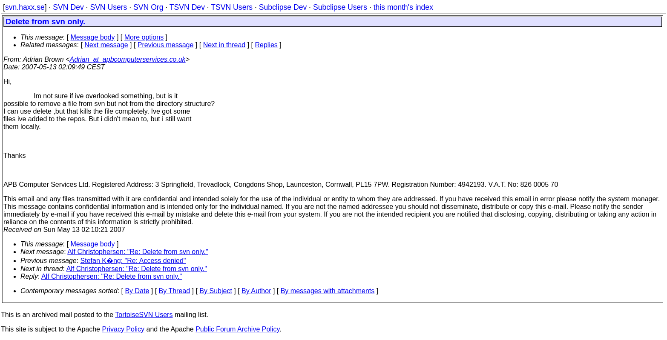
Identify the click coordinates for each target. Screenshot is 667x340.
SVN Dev (68, 7)
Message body (92, 37)
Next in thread (224, 45)
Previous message (166, 45)
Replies (266, 45)
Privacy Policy (123, 329)
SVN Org (148, 7)
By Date (137, 290)
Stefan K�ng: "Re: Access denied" (133, 260)
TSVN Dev (187, 7)
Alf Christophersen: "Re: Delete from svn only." (137, 251)
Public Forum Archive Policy (237, 329)
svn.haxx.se (25, 7)
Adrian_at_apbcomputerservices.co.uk (127, 59)
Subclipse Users (340, 7)
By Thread (174, 290)
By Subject (215, 290)
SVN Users (108, 7)
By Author (256, 290)
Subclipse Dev (283, 7)
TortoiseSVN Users (143, 314)
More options (144, 37)
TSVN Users (232, 7)
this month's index (403, 7)
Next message (106, 45)
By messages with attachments (328, 290)
